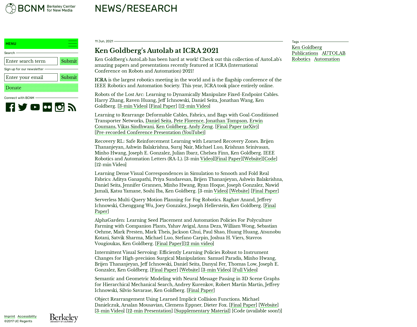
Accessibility (27, 316)
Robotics (301, 59)
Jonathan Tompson (226, 120)
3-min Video (132, 106)
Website (252, 158)
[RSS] (72, 107)
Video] (221, 191)
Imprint (9, 316)
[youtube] (35, 107)
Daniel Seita (158, 120)
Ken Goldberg (171, 126)
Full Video (245, 269)
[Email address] (31, 77)
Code (270, 158)
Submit (69, 61)
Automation (327, 59)
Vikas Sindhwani (136, 126)
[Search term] (31, 61)
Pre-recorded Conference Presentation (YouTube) (150, 132)
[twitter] (22, 107)
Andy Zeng (201, 126)
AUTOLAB (333, 53)
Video (206, 158)
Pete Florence (188, 120)
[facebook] (10, 107)
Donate (13, 87)
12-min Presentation (149, 310)
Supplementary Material (202, 310)
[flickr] (47, 107)
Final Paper (163, 106)
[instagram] (59, 107)
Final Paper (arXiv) (237, 126)
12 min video (198, 243)
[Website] (239, 191)
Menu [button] (41, 43)
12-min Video (194, 106)
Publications (305, 53)
